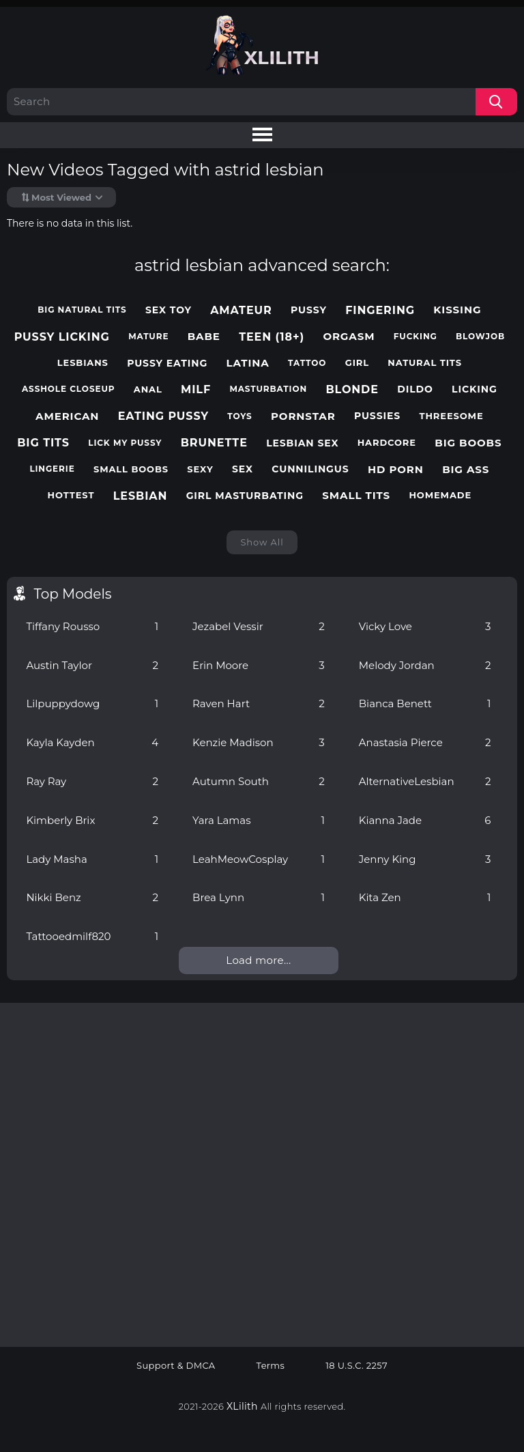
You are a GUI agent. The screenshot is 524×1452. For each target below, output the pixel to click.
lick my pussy (125, 443)
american (67, 416)
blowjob (480, 336)
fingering (380, 310)
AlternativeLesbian (425, 781)
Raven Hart (258, 703)
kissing (457, 310)
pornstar (303, 416)
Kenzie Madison (258, 742)
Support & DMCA (176, 1366)
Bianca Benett (425, 703)
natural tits (425, 363)
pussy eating (167, 363)
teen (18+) (271, 336)
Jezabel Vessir (258, 626)
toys (239, 416)
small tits (356, 495)
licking (474, 389)
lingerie (51, 469)
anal (148, 389)
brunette (214, 442)
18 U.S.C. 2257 (356, 1366)
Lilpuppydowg (92, 703)
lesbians (82, 363)
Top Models (72, 594)
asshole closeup (68, 389)
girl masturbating (245, 496)
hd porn (396, 470)
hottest (71, 495)
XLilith (242, 1406)
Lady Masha (92, 859)
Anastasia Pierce (425, 742)
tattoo (307, 363)
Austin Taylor (92, 665)
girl (357, 363)
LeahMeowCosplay (258, 859)
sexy (200, 469)
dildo (415, 389)
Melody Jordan (425, 665)
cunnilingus (310, 469)
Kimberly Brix (92, 820)
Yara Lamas (258, 820)
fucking (415, 336)
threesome (452, 416)
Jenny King (425, 859)
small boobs (131, 469)
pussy (309, 310)
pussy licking (62, 336)
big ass (465, 470)
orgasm (349, 336)
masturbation (268, 389)
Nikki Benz (92, 897)
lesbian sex (302, 443)
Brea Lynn (258, 897)
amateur (241, 310)
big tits (43, 442)
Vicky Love (425, 626)
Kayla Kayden (92, 742)
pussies (377, 416)
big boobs (468, 443)
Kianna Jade (425, 820)
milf (196, 389)
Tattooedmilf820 (92, 936)
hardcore (387, 443)
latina (247, 363)
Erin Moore (258, 665)
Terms (271, 1366)
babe (204, 336)
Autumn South (258, 781)
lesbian (140, 495)
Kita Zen (425, 897)
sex (242, 469)
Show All (261, 542)
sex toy (168, 310)
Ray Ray (92, 781)
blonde (352, 389)
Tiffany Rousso (92, 626)
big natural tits (82, 310)
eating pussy (163, 416)
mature (148, 336)
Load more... (258, 960)
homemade (440, 495)
